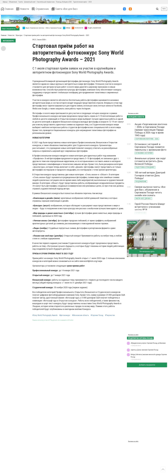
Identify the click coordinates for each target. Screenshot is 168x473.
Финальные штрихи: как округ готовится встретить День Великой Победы (150, 161)
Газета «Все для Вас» (66, 8)
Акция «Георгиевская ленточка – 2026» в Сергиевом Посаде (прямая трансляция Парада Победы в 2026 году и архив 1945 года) (151, 130)
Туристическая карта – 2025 (82, 2)
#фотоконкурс (64, 315)
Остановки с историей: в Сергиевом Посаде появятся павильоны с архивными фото (150, 147)
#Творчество (110, 315)
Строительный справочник (46, 2)
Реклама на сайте (133, 113)
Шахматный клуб (29, 2)
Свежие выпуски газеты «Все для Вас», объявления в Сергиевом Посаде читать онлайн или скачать (150, 191)
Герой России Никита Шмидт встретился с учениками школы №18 (150, 207)
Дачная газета (142, 236)
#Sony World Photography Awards (45, 315)
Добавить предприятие (147, 365)
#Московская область (80, 315)
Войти (164, 9)
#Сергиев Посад (97, 315)
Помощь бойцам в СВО (64, 2)
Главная (7, 8)
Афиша (5, 2)
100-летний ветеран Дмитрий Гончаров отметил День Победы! (150, 175)
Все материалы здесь (147, 251)
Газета (20, 2)
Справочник (41, 8)
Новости (23, 8)
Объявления (13, 2)
